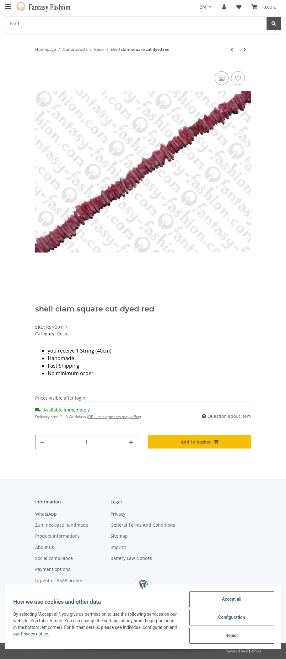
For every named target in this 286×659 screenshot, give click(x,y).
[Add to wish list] (238, 78)
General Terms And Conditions (143, 525)
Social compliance (54, 558)
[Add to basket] (199, 442)
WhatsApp (46, 514)
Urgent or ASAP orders (58, 580)
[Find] (136, 23)
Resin (63, 334)
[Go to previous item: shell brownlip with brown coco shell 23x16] (231, 49)
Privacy (118, 514)
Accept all (229, 599)
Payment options (52, 569)
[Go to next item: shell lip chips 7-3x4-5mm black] (244, 49)
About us (44, 547)
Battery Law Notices (131, 558)
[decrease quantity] (42, 442)
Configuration (229, 617)
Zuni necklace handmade (61, 525)
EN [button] (202, 6)
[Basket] (263, 7)
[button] (224, 7)
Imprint (118, 547)
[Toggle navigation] (8, 4)
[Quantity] (86, 442)
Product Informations (57, 536)
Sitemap (119, 536)
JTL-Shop (253, 651)
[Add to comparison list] (222, 78)
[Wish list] (238, 7)
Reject (229, 635)
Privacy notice (71, 633)
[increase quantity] (131, 442)
